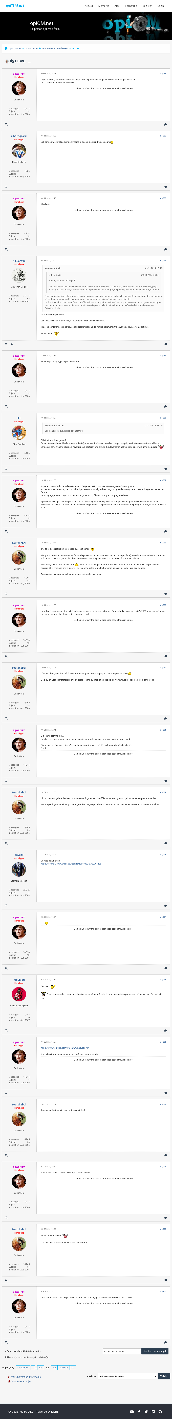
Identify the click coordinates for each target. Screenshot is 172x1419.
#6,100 (163, 1291)
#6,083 (163, 198)
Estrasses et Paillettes (54, 48)
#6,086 (163, 418)
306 (54, 1367)
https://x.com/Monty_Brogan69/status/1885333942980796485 (71, 863)
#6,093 (163, 855)
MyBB (55, 1411)
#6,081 (163, 73)
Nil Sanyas (19, 261)
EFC (19, 418)
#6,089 (163, 605)
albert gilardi (19, 136)
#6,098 (163, 1167)
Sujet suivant (32, 1351)
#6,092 (163, 792)
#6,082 (163, 136)
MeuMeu (19, 979)
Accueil (89, 5)
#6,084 (163, 261)
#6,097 (163, 1104)
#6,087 (163, 480)
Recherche (131, 5)
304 (40, 1367)
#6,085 (163, 355)
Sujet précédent (15, 1351)
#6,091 (163, 730)
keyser (19, 854)
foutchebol (19, 543)
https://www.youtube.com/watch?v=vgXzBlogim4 (65, 1048)
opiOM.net (15, 5)
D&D (30, 1411)
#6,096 (163, 1042)
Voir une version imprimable (26, 1377)
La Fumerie (31, 48)
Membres (103, 5)
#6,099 (163, 1229)
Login (160, 5)
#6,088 (163, 543)
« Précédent (23, 1367)
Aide (117, 5)
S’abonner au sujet (21, 1381)
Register (147, 5)
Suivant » (64, 1367)
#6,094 (163, 917)
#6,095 (163, 980)
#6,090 (163, 667)
